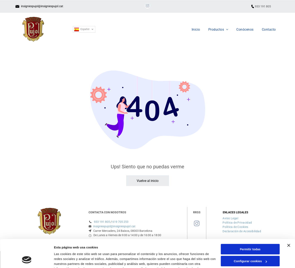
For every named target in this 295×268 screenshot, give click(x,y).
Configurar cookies (250, 236)
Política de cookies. (84, 248)
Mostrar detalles (66, 260)
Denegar (250, 248)
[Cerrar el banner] (288, 220)
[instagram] (147, 6)
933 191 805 (263, 6)
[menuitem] (196, 29)
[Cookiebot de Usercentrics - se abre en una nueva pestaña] (27, 260)
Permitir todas (250, 224)
